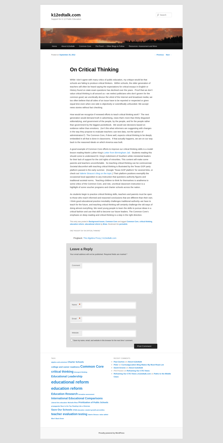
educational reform (92, 224)
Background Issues (97, 222)
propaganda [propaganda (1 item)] (55, 406)
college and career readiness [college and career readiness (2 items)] (65, 367)
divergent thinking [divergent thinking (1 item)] (80, 372)
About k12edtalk (68, 46)
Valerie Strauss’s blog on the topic (96, 173)
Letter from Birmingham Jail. (117, 152)
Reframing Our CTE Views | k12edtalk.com (132, 374)
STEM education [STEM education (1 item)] (79, 410)
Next (169, 55)
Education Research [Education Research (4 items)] (64, 393)
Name (76, 305)
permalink (123, 224)
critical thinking (146, 222)
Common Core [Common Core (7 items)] (92, 366)
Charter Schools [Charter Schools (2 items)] (76, 362)
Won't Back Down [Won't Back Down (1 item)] (57, 418)
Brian (105, 224)
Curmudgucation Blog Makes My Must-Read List (142, 365)
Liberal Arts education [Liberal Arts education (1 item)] (59, 402)
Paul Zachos (119, 362)
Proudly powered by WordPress (111, 433)
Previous (159, 55)
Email (76, 319)
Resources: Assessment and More (143, 46)
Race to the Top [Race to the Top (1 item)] (66, 406)
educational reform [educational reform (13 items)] (70, 382)
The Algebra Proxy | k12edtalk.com (99, 238)
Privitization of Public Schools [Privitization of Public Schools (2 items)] (93, 402)
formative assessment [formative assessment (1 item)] (86, 394)
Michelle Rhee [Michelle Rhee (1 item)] (73, 402)
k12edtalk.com (66, 15)
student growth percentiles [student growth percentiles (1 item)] (95, 410)
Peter (116, 365)
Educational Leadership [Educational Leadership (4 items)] (66, 376)
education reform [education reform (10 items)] (66, 388)
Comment (76, 265)
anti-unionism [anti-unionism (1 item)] (62, 362)
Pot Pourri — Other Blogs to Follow (110, 46)
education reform (77, 224)
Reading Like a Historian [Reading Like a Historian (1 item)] (81, 406)
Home (54, 46)
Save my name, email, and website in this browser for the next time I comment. (103, 340)
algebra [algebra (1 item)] (54, 362)
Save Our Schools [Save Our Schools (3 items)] (61, 409)
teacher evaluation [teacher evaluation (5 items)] (64, 414)
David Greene (120, 368)
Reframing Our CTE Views (138, 371)
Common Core (85, 46)
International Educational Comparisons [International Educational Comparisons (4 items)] (77, 398)
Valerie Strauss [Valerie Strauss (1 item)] (93, 414)
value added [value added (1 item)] (103, 414)
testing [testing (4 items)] (82, 414)
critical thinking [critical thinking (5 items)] (62, 371)
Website (75, 333)
